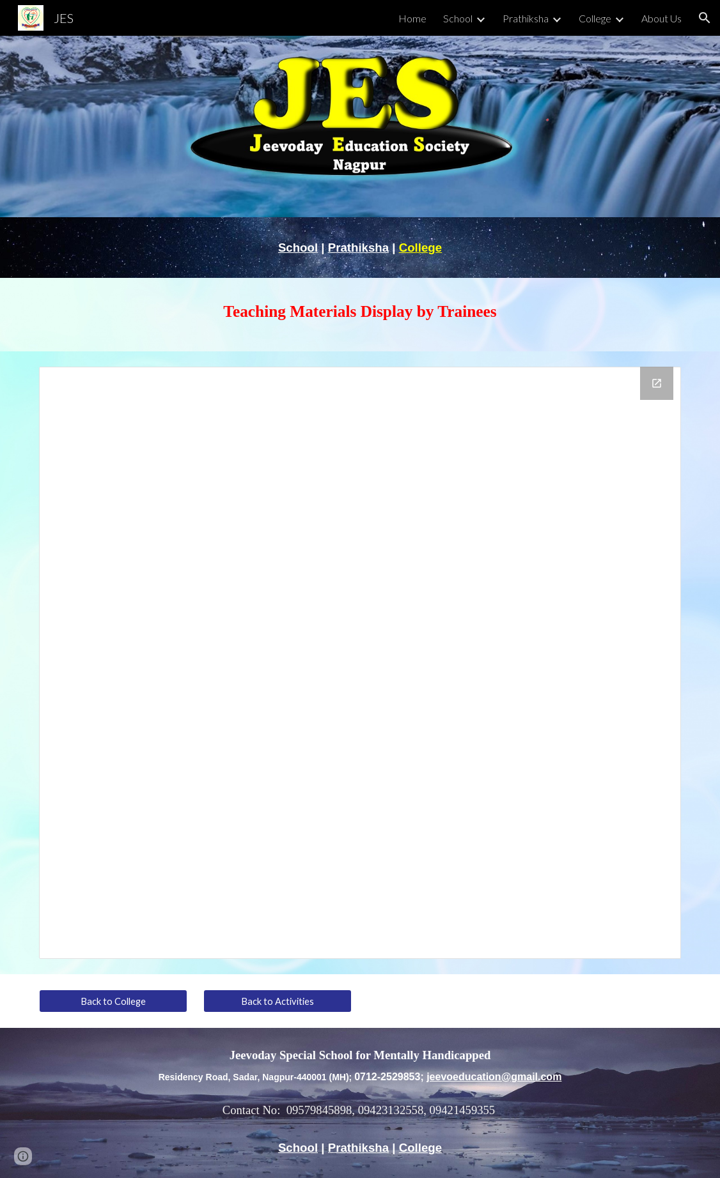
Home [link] (412, 18)
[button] (704, 18)
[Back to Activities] (277, 1001)
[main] (360, 248)
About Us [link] (661, 18)
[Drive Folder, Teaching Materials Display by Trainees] (360, 663)
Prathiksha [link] (526, 18)
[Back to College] (113, 1001)
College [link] (595, 18)
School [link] (458, 18)
